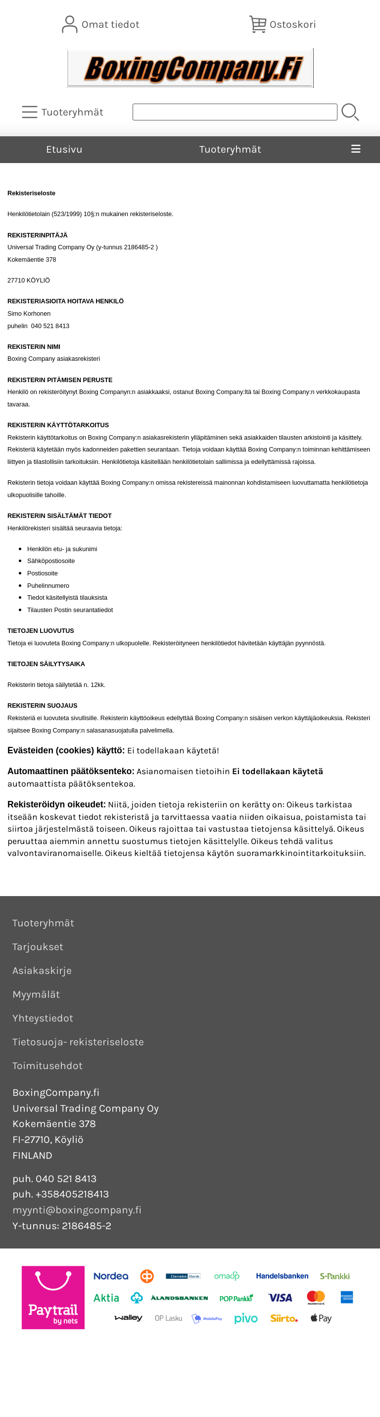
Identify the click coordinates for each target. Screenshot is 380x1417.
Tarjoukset (37, 947)
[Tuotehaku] (235, 112)
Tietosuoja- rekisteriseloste (78, 1042)
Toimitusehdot (47, 1066)
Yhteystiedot (42, 1018)
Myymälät (36, 994)
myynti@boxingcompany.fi (77, 1210)
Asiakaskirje (42, 970)
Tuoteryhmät (230, 149)
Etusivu (64, 149)
